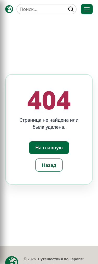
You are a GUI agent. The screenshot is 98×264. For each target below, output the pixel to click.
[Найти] (71, 9)
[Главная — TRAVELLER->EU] (9, 9)
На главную (49, 147)
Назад (49, 165)
